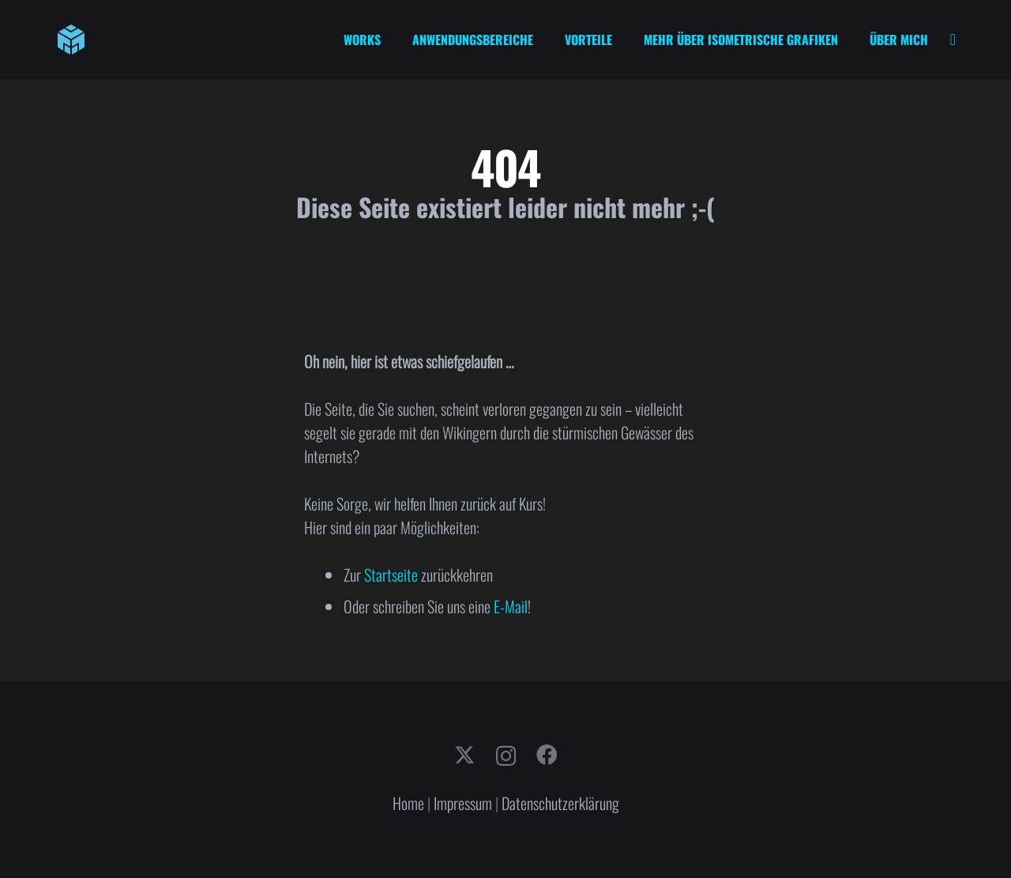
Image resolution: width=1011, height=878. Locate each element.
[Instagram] (506, 755)
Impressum (463, 803)
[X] (464, 755)
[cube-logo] (71, 39)
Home (408, 803)
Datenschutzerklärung (560, 803)
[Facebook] (546, 754)
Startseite (391, 574)
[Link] (953, 39)
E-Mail (511, 606)
